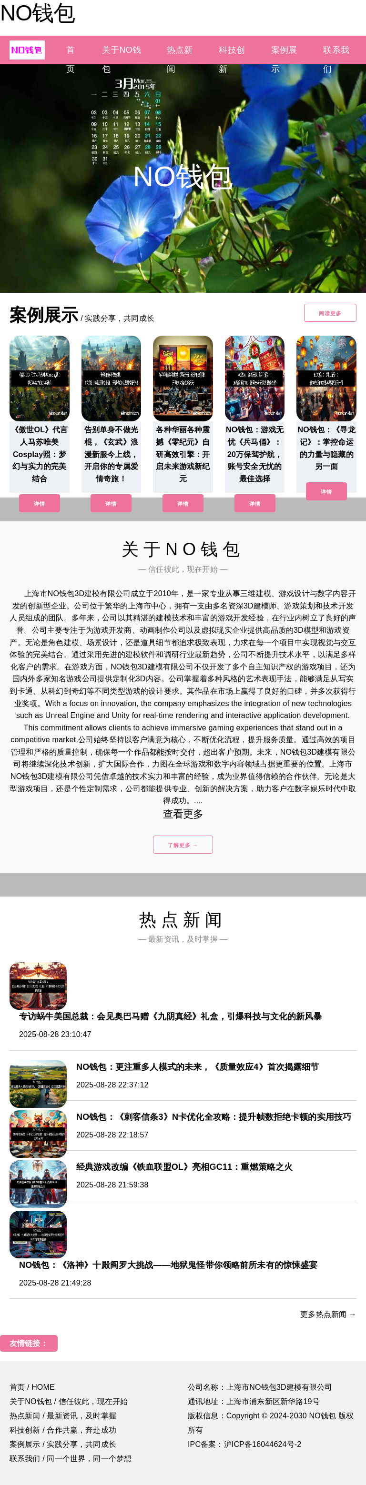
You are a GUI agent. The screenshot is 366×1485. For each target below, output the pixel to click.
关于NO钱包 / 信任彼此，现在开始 (69, 1401)
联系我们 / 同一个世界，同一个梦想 (71, 1459)
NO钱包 (37, 12)
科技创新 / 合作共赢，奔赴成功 (63, 1430)
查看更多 (183, 814)
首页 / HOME (32, 1387)
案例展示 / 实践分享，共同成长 (63, 1444)
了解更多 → (183, 845)
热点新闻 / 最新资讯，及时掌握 (63, 1416)
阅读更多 (330, 313)
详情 (39, 504)
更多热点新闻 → (328, 1314)
